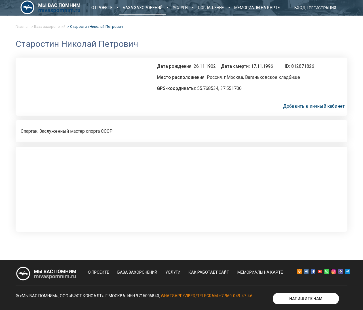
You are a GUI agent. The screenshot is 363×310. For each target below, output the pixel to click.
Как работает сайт (209, 272)
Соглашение (211, 7)
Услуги (180, 7)
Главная (22, 26)
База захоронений (142, 7)
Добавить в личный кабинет (314, 106)
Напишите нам (306, 298)
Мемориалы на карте (257, 7)
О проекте (102, 7)
